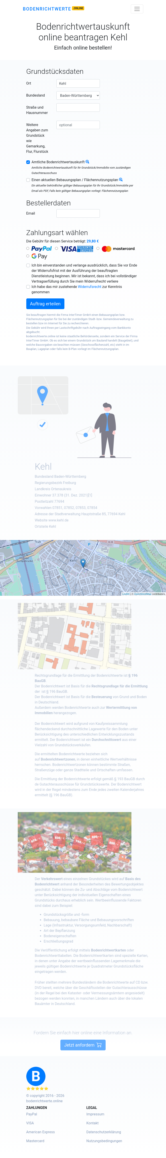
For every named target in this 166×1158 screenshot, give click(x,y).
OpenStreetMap (143, 594)
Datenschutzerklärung (103, 1132)
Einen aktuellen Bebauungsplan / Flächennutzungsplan (75, 180)
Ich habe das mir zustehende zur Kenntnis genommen (77, 289)
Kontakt (92, 1123)
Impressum (95, 1114)
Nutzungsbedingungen (104, 1141)
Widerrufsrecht (89, 287)
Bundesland (35, 95)
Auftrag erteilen (45, 303)
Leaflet (126, 594)
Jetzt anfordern (83, 1058)
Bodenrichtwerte (47, 9)
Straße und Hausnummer (37, 110)
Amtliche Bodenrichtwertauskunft (58, 162)
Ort (28, 83)
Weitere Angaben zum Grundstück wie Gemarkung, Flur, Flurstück (37, 138)
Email (30, 213)
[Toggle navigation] (137, 8)
